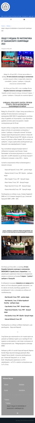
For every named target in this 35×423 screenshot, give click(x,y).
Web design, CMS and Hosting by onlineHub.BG (25, 420)
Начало (3, 26)
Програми (21, 384)
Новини (8, 26)
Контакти (22, 390)
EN (24, 19)
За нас (6, 390)
